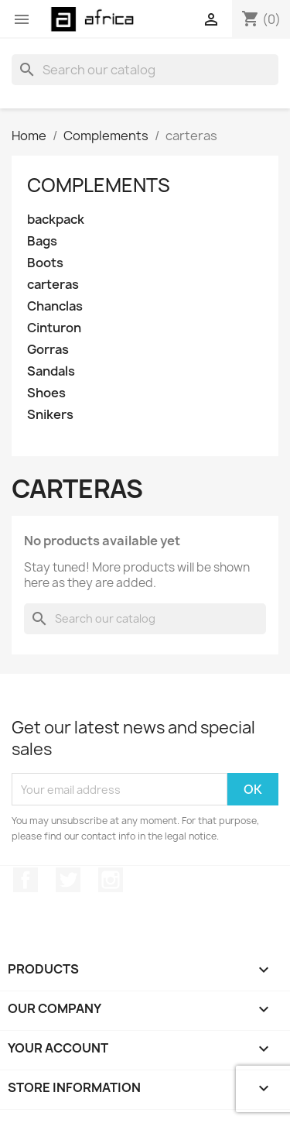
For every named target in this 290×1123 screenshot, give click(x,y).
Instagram (110, 879)
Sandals (51, 371)
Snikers (50, 415)
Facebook (25, 879)
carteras (53, 284)
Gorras (48, 350)
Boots (45, 263)
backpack (55, 219)
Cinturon (54, 328)
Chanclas (55, 306)
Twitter (68, 879)
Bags (42, 241)
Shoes (46, 393)
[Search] (145, 69)
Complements (98, 185)
